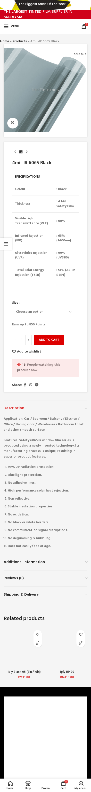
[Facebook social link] (25, 385)
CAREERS (13, 724)
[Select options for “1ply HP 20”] (80, 643)
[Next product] (27, 152)
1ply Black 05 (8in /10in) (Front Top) (24, 674)
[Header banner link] (45, 5)
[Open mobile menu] (11, 26)
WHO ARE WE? (17, 715)
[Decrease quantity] (15, 340)
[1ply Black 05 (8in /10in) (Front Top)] (24, 648)
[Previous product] (15, 152)
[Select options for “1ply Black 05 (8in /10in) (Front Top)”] (37, 643)
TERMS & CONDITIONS (24, 732)
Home (4, 41)
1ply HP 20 (67, 672)
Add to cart (49, 339)
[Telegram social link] (36, 385)
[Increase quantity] (28, 340)
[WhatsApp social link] (30, 385)
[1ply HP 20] (67, 648)
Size (15, 303)
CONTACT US (17, 773)
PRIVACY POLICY (19, 740)
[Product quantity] (21, 340)
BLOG (11, 748)
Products (19, 41)
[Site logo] (45, 26)
